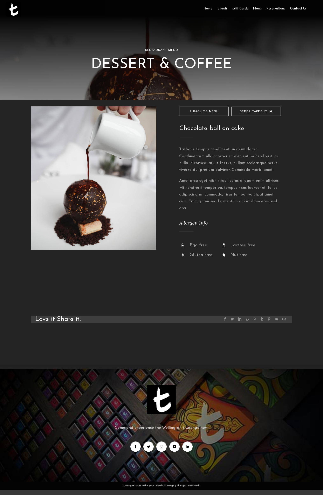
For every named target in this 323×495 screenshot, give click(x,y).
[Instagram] (161, 446)
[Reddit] (247, 319)
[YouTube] (174, 446)
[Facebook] (225, 319)
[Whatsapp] (254, 319)
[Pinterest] (269, 319)
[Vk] (276, 319)
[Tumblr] (261, 319)
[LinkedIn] (239, 319)
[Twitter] (232, 319)
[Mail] (284, 319)
